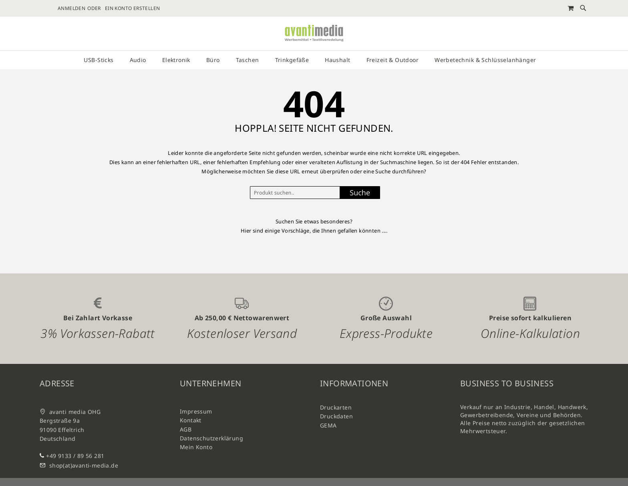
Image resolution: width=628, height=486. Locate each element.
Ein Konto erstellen (132, 8)
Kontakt (190, 420)
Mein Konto (196, 447)
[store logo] (314, 33)
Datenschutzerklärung (211, 438)
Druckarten (336, 407)
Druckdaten (336, 416)
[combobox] (297, 192)
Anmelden (71, 8)
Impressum (196, 411)
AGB (185, 429)
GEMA (328, 425)
